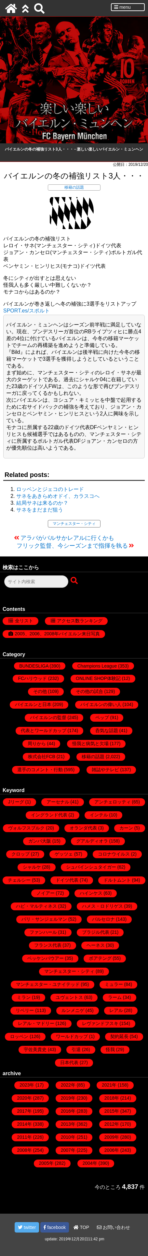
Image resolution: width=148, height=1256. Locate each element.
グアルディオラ (92, 841)
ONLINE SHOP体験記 (98, 678)
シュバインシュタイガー (91, 867)
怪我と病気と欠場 (90, 743)
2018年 (111, 1098)
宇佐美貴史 (35, 1049)
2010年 (68, 1137)
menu (122, 7)
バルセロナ (103, 919)
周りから (37, 743)
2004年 (90, 1163)
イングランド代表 (49, 814)
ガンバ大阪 (39, 841)
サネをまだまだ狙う (39, 510)
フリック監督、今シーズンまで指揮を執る (72, 545)
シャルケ (32, 867)
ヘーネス (96, 945)
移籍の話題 (74, 187)
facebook (55, 1227)
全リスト (24, 620)
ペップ (102, 717)
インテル (99, 814)
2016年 (68, 1111)
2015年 (111, 1111)
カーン (126, 827)
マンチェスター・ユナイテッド (48, 984)
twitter (27, 1227)
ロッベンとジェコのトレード (50, 489)
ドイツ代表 (67, 880)
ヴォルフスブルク (26, 827)
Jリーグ (16, 801)
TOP (81, 1227)
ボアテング (100, 958)
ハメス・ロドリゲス (102, 906)
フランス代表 (47, 945)
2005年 (46, 1163)
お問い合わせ (113, 1227)
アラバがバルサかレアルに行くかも (67, 538)
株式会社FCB (41, 756)
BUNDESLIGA (33, 666)
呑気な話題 (106, 730)
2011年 (24, 1137)
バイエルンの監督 (48, 717)
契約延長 (119, 1036)
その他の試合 (89, 691)
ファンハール (43, 932)
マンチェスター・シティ (74, 523)
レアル (116, 1010)
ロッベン (19, 1036)
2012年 (111, 1124)
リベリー (25, 1010)
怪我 (110, 1049)
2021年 (109, 1085)
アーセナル (58, 801)
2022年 (68, 1085)
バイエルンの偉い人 (100, 704)
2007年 (68, 1150)
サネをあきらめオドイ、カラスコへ (58, 496)
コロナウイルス (114, 854)
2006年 (111, 1150)
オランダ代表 (83, 827)
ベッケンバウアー (45, 958)
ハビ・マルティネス (36, 906)
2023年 (27, 1085)
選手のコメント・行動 (40, 769)
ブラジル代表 (95, 932)
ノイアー (45, 893)
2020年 (24, 1098)
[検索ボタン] (75, 581)
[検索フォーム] (36, 581)
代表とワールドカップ (43, 730)
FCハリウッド (32, 678)
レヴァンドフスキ (100, 1023)
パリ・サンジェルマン (44, 919)
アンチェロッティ (112, 801)
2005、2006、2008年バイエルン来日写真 (57, 633)
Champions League (97, 666)
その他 (40, 691)
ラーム (115, 997)
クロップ (20, 854)
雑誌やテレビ (105, 769)
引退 (76, 1049)
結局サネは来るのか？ (42, 503)
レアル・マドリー (36, 1023)
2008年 (24, 1150)
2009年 (111, 1137)
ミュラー (114, 984)
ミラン (24, 997)
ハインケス (91, 893)
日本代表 (69, 1062)
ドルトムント (117, 880)
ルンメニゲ (72, 1010)
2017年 (24, 1111)
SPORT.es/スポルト (26, 310)
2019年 (68, 1098)
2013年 (68, 1124)
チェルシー (19, 880)
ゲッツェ (64, 854)
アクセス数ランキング (79, 620)
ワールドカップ (72, 1036)
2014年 (24, 1124)
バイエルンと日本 (33, 704)
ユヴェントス (69, 997)
